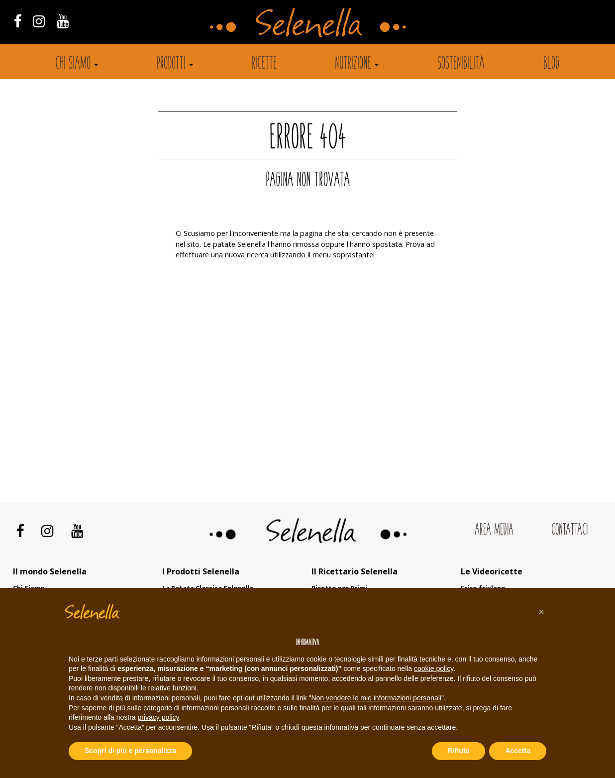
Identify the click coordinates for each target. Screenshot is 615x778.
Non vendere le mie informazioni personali (376, 698)
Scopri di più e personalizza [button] (130, 751)
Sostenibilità (461, 64)
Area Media (494, 530)
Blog (551, 64)
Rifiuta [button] (459, 751)
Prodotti (171, 64)
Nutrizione (353, 64)
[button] (541, 612)
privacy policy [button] (158, 717)
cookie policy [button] (433, 668)
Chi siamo (73, 64)
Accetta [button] (517, 751)
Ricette (264, 64)
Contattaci (569, 530)
